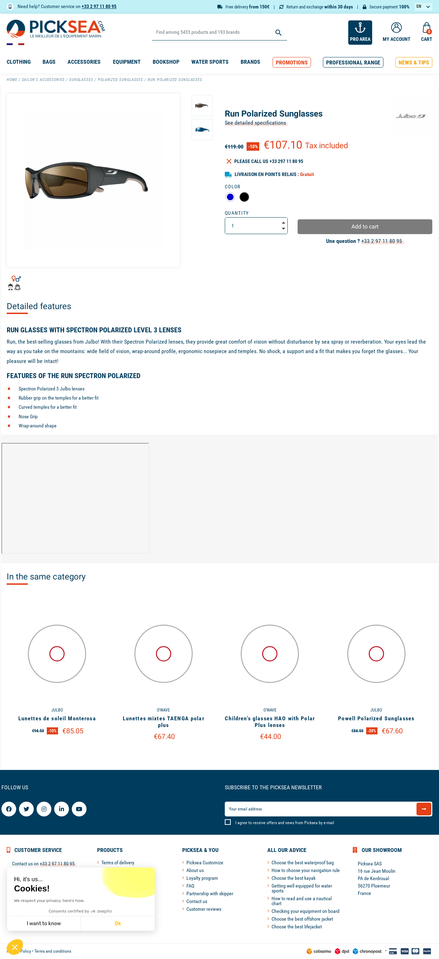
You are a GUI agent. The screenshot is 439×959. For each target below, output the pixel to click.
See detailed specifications (255, 122)
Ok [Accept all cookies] (117, 924)
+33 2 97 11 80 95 (99, 6)
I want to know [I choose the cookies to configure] (43, 924)
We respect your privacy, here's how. (49, 900)
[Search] (219, 32)
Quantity (237, 213)
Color (233, 186)
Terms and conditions (52, 951)
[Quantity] (256, 226)
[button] (292, 62)
